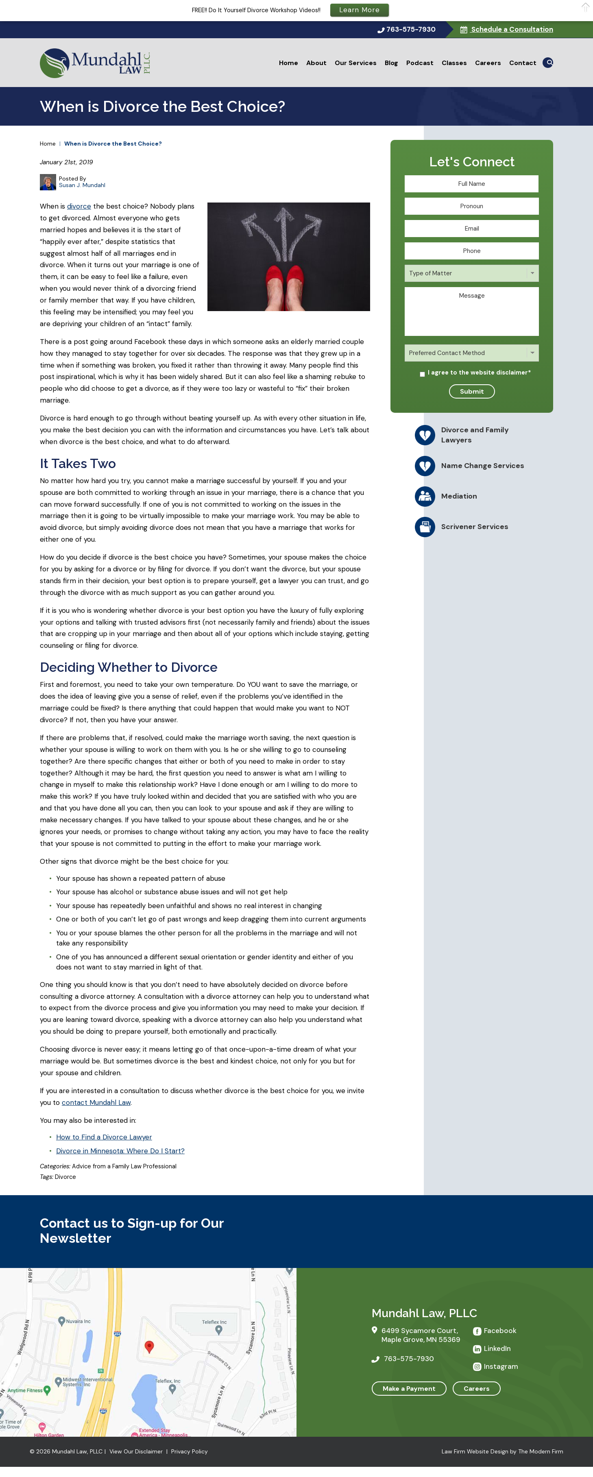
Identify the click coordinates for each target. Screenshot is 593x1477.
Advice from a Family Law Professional (124, 1166)
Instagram (501, 1366)
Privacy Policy (189, 1451)
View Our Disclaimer (136, 1451)
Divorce (65, 1177)
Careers (488, 63)
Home (288, 63)
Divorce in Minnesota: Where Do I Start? (120, 1150)
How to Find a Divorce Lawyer (104, 1137)
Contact (522, 63)
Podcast (420, 63)
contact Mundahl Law (96, 1102)
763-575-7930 (411, 29)
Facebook (500, 1330)
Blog (391, 63)
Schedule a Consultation (511, 29)
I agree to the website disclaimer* (479, 372)
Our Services (356, 63)
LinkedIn (497, 1348)
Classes (454, 63)
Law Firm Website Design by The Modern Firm (502, 1451)
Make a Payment (409, 1388)
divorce (79, 206)
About (316, 63)
